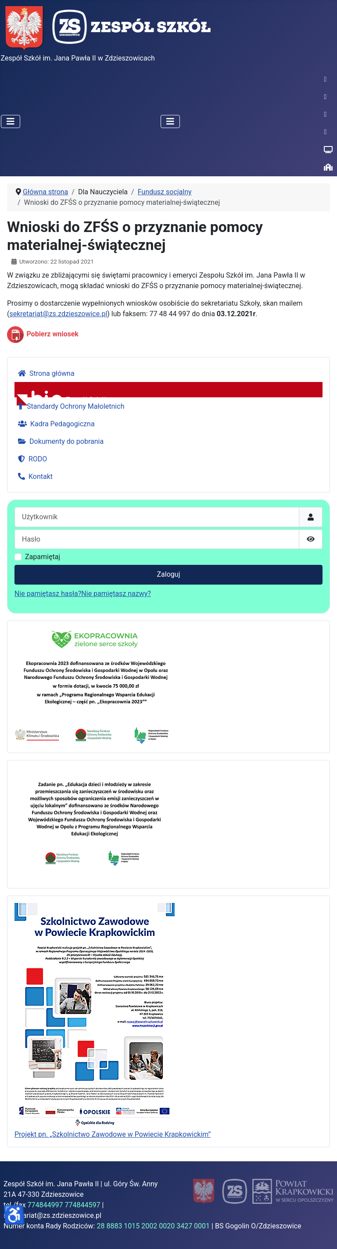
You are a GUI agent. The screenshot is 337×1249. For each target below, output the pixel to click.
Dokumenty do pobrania (59, 441)
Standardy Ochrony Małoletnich (69, 406)
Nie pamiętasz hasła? (47, 593)
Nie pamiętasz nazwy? (116, 593)
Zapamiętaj (42, 557)
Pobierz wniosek (52, 334)
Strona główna (44, 373)
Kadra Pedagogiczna (54, 424)
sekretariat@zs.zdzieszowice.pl (58, 314)
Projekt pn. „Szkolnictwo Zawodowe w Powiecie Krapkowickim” (112, 1134)
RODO (30, 459)
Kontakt (33, 476)
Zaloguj (168, 574)
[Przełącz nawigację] (10, 121)
